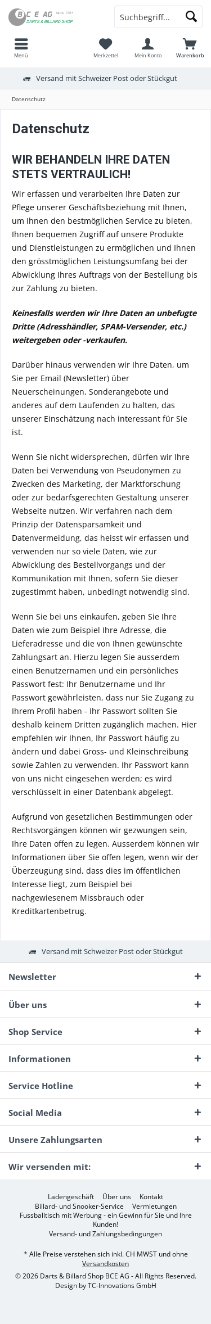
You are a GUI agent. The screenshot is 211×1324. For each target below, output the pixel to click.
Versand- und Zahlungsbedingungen (105, 1234)
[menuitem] (21, 47)
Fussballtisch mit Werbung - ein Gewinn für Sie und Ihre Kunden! (106, 1220)
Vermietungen (154, 1206)
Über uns (116, 1196)
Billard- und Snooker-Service (79, 1206)
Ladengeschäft (71, 1196)
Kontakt (151, 1196)
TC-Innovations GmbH (122, 1285)
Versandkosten (105, 1263)
